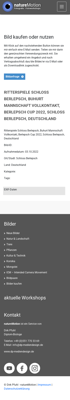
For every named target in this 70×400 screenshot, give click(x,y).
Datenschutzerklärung (17, 388)
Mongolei (11, 266)
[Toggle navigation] (61, 7)
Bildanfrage (12, 76)
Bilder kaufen (14, 283)
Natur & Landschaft (17, 238)
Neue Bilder (13, 233)
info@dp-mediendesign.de (28, 344)
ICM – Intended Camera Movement (26, 272)
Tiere (9, 244)
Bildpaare (12, 278)
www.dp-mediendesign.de (19, 351)
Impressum (44, 384)
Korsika (10, 261)
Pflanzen (11, 250)
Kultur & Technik (15, 255)
